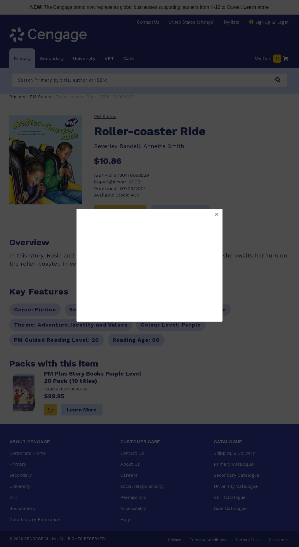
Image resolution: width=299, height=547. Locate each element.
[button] (217, 215)
